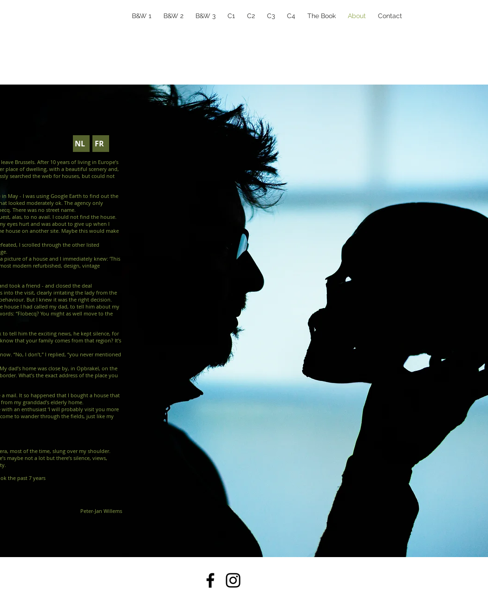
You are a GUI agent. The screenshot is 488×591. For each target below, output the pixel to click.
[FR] (100, 143)
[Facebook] (210, 580)
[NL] (81, 143)
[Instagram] (233, 580)
